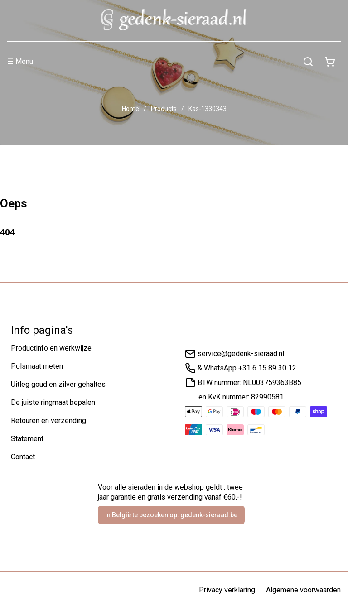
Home (130, 108)
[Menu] (152, 61)
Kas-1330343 (207, 108)
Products (164, 108)
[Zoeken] (308, 61)
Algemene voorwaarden (303, 590)
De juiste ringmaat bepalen (53, 402)
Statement (27, 438)
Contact (23, 456)
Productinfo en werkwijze (51, 348)
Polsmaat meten (37, 366)
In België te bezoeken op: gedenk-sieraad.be (171, 515)
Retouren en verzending (48, 420)
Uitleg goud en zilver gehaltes (58, 384)
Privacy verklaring (227, 590)
